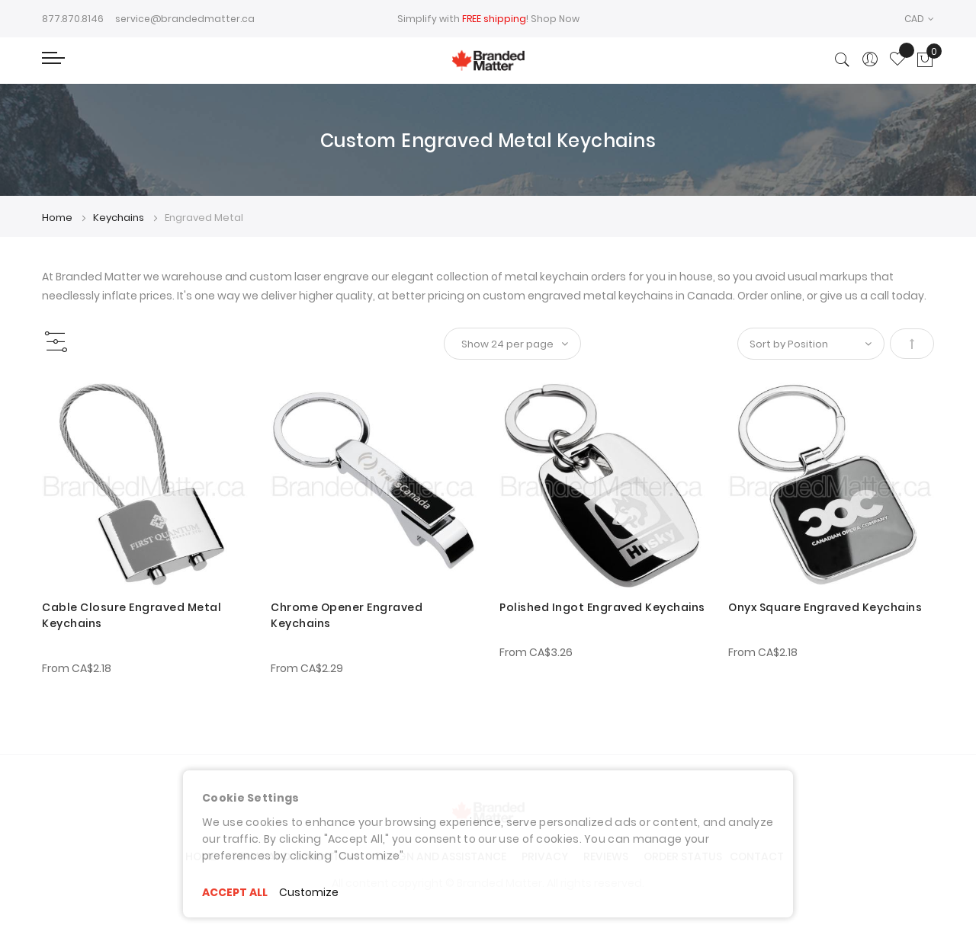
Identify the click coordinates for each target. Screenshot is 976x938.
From (76, 668)
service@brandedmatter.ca (185, 18)
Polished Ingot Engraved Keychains (602, 607)
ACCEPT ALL (235, 892)
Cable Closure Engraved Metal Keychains (131, 615)
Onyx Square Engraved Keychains (825, 607)
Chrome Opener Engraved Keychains (346, 615)
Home (58, 217)
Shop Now (555, 18)
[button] (919, 19)
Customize (309, 892)
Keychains (119, 217)
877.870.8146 (73, 18)
